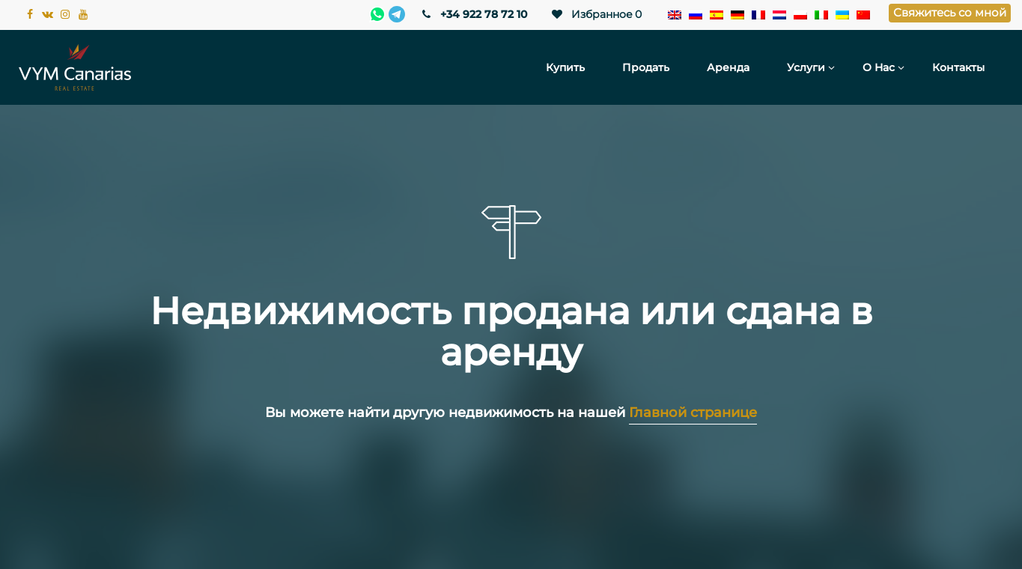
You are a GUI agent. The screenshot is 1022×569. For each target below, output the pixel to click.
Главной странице (693, 412)
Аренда (728, 67)
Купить (565, 67)
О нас (879, 67)
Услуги (806, 67)
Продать (645, 67)
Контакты (958, 67)
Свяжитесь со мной (949, 12)
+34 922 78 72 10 (473, 14)
